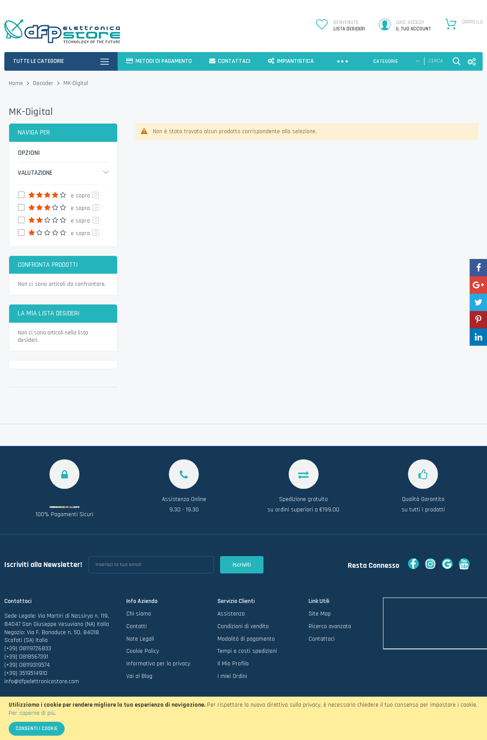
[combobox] (436, 61)
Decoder (44, 83)
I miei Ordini (232, 676)
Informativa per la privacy (158, 664)
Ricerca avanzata (330, 626)
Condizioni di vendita (243, 626)
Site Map (320, 614)
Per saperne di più (32, 713)
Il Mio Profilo (233, 664)
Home (17, 83)
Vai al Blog (139, 676)
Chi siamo (138, 614)
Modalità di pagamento (246, 639)
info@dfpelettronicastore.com (41, 681)
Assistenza (231, 614)
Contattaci (322, 639)
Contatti (136, 626)
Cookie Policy (142, 651)
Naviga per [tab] (34, 132)
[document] (243, 718)
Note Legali (140, 639)
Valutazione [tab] (35, 173)
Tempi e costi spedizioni (247, 651)
